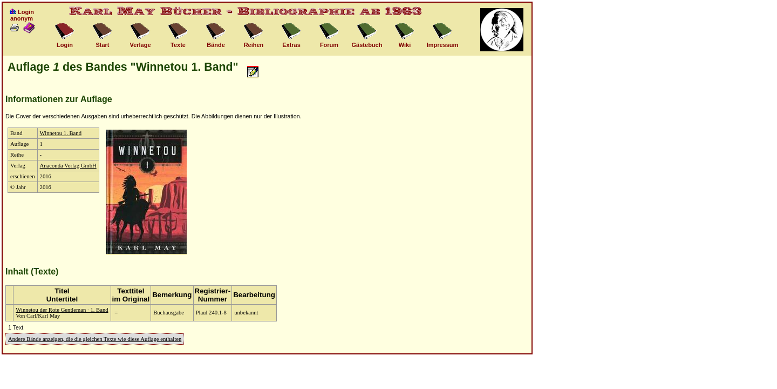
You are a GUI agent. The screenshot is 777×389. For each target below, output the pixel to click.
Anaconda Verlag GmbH (68, 166)
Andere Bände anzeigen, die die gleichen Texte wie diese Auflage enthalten (94, 339)
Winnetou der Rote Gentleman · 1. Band (62, 310)
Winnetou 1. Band (60, 133)
